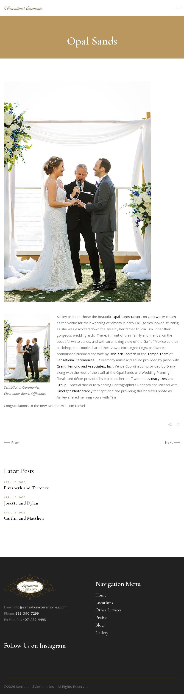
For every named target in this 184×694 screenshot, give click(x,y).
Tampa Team (157, 353)
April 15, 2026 (14, 497)
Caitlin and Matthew (24, 518)
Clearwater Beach (162, 316)
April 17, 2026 (14, 482)
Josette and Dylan (21, 503)
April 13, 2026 (14, 512)
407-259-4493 (34, 619)
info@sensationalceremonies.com (40, 607)
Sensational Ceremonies (76, 360)
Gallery (101, 632)
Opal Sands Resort (127, 316)
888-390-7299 (27, 613)
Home (100, 595)
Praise (100, 617)
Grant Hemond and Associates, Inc (84, 366)
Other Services (108, 610)
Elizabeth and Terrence (26, 488)
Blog (99, 625)
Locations (104, 602)
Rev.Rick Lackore (123, 353)
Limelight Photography (74, 391)
